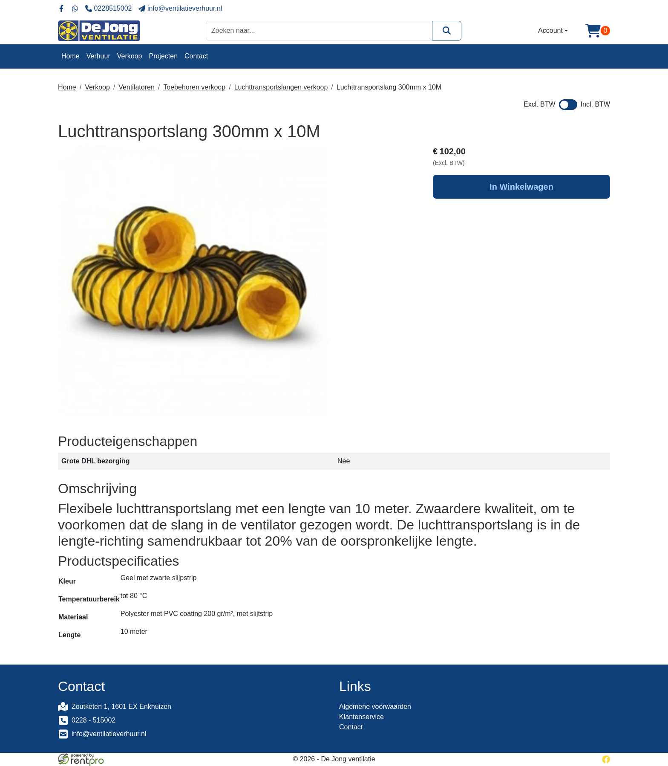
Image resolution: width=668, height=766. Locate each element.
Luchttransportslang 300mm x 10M (389, 87)
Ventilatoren (136, 87)
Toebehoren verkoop (194, 87)
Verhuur (98, 56)
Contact (196, 56)
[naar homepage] (99, 30)
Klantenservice (361, 716)
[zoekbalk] (319, 30)
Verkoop (129, 56)
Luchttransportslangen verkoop (281, 87)
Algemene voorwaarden (375, 706)
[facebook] (606, 759)
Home (70, 56)
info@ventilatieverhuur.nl (109, 733)
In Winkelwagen (521, 186)
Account (550, 30)
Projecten (163, 56)
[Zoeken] (446, 30)
